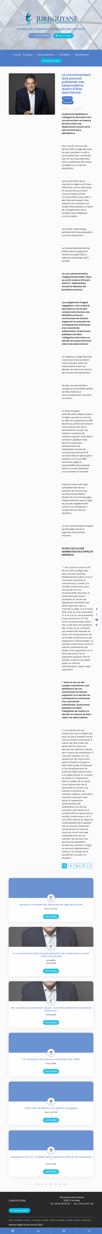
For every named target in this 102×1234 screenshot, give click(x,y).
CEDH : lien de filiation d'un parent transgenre (51, 1111)
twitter (97, 614)
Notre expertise (46, 54)
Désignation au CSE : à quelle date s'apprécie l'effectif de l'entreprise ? (51, 1162)
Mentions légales (86, 1220)
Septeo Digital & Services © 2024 (26, 1224)
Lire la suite (51, 920)
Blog (89, 1231)
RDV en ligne (97, 625)
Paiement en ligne (63, 1231)
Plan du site (77, 1220)
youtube (97, 620)
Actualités (64, 54)
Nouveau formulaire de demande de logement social (51, 908)
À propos (27, 54)
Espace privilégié (38, 1231)
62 (51, 1188)
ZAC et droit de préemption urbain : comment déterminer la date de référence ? (51, 1013)
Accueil (17, 54)
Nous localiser (21, 1210)
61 (46, 1188)
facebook (97, 609)
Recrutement (82, 54)
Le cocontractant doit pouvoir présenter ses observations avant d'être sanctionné (51, 958)
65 (64, 1188)
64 (60, 1188)
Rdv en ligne (65, 35)
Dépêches (52, 1220)
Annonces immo (61, 1220)
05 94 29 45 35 (41, 35)
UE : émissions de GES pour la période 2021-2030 (51, 1063)
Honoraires (70, 1220)
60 (42, 1188)
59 (37, 1188)
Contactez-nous (51, 60)
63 (56, 1188)
